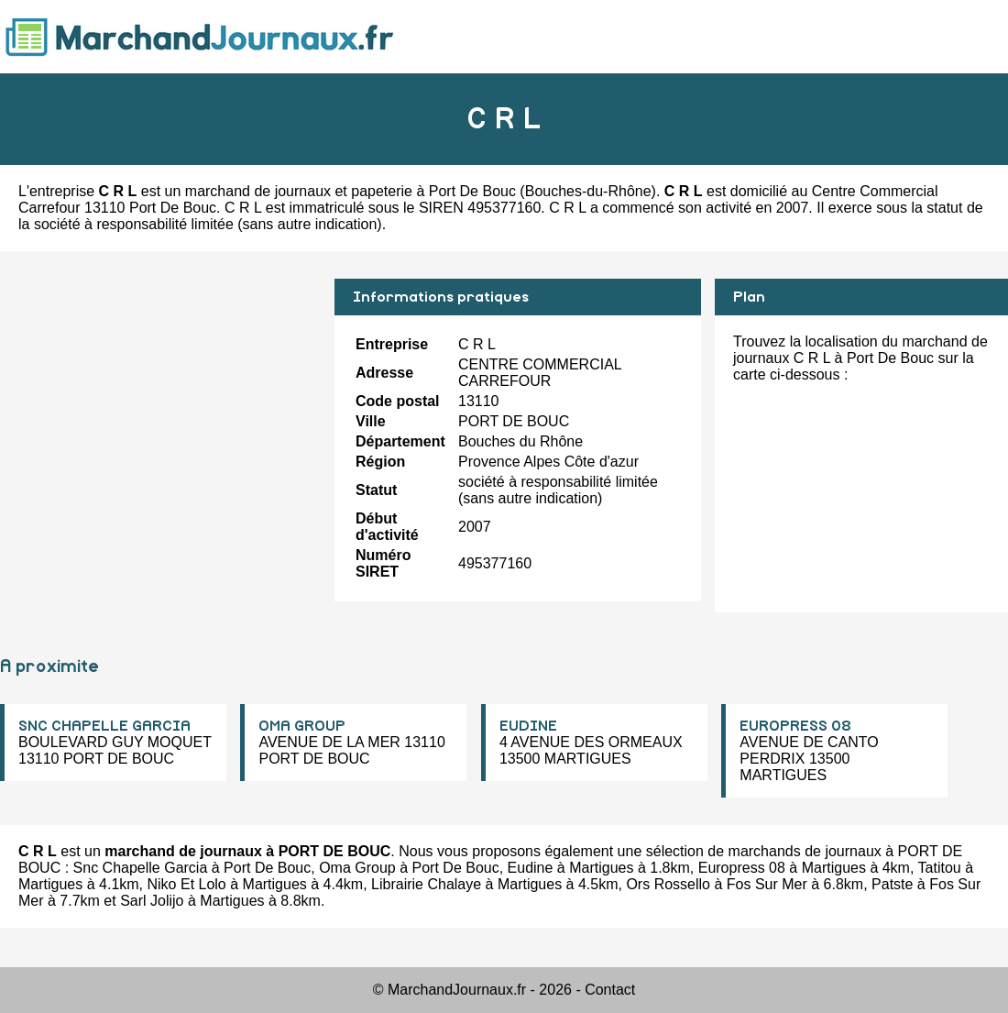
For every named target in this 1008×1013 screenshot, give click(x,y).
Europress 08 (741, 867)
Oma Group (357, 867)
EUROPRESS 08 (795, 726)
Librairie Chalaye (426, 884)
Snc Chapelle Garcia (140, 867)
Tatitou (939, 867)
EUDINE (528, 726)
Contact (610, 989)
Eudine (530, 867)
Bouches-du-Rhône (588, 191)
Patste (892, 884)
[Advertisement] (160, 407)
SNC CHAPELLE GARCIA (104, 726)
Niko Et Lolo (187, 884)
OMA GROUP (301, 726)
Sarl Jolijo (151, 900)
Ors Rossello (668, 884)
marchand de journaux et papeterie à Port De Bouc (350, 191)
